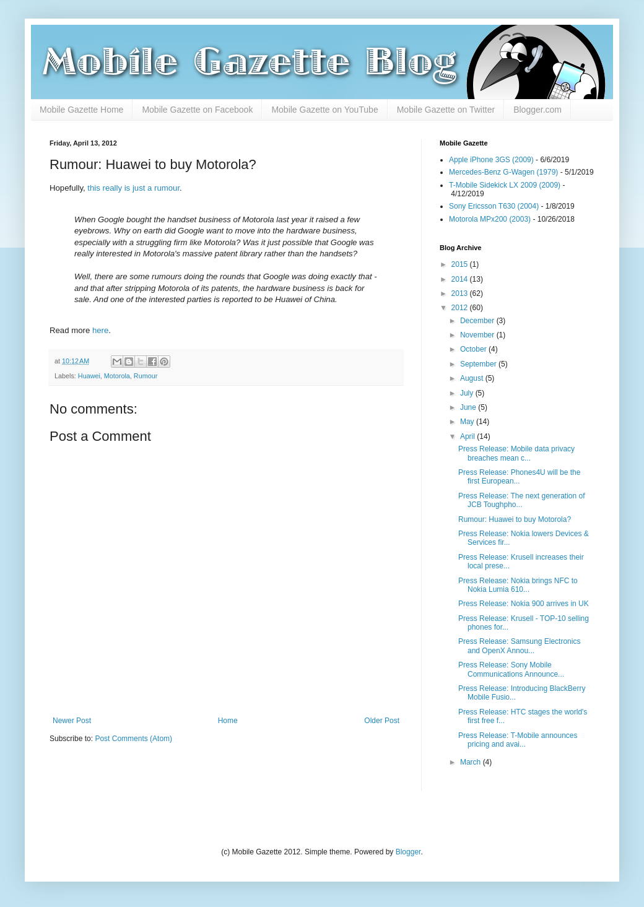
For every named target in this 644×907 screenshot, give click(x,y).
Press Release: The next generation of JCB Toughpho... (521, 500)
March (471, 762)
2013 (460, 293)
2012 (460, 307)
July (468, 393)
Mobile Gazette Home (81, 110)
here (100, 330)
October (474, 349)
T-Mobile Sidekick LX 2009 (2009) (504, 185)
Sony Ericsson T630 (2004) (494, 206)
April (468, 436)
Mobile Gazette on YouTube (324, 110)
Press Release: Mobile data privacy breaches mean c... (516, 453)
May (468, 421)
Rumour (145, 376)
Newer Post (72, 720)
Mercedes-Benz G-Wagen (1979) (503, 172)
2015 (460, 264)
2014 (460, 279)
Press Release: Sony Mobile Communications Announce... (511, 669)
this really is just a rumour (133, 188)
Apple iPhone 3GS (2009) (491, 159)
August (472, 378)
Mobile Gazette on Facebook (197, 110)
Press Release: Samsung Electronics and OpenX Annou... (519, 645)
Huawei (89, 376)
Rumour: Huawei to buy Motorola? (514, 519)
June (469, 407)
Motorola (117, 376)
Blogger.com (537, 110)
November (478, 335)
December (478, 320)
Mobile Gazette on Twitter (446, 110)
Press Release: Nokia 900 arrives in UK (523, 603)
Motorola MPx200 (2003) (490, 219)
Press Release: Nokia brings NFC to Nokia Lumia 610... (518, 585)
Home (228, 720)
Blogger (408, 852)
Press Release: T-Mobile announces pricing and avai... (518, 740)
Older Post (381, 720)
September (479, 364)
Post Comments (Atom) (133, 738)
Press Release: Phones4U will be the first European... (519, 476)
